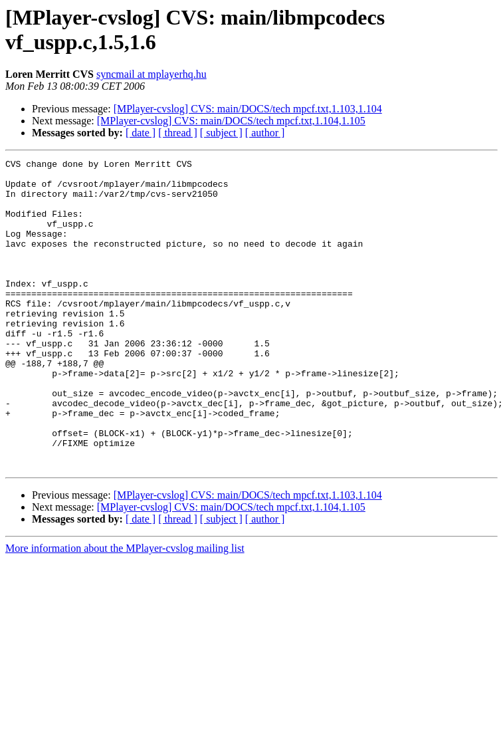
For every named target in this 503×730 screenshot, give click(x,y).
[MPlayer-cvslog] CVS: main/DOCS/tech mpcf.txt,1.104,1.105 (231, 120)
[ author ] (265, 132)
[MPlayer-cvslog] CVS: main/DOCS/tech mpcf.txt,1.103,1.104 (248, 108)
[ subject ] (221, 132)
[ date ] (140, 132)
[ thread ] (177, 132)
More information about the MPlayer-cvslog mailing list (125, 610)
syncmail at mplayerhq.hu (151, 74)
